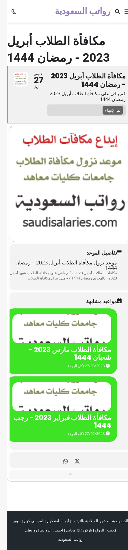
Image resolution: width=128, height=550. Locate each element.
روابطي (24, 530)
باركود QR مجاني (72, 530)
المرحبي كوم (27, 521)
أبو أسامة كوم (51, 521)
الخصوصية (113, 521)
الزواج (93, 530)
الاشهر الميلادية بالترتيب (84, 521)
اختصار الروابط (45, 530)
